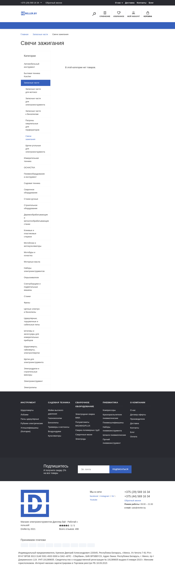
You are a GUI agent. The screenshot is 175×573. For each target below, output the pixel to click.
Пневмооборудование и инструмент (34, 175)
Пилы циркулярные (30, 419)
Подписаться (120, 469)
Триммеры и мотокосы (58, 427)
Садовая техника (32, 183)
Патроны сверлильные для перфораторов (32, 125)
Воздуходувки (54, 431)
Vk (112, 496)
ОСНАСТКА (29, 167)
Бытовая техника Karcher (32, 75)
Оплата (133, 436)
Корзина (148, 14)
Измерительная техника (31, 159)
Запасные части (31, 83)
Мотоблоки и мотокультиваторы (32, 244)
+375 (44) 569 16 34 (137, 496)
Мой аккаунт (133, 14)
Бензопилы (53, 422)
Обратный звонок (54, 3)
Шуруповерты (27, 410)
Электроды (80, 439)
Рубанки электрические (32, 423)
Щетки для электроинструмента (33, 360)
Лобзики (24, 414)
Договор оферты (138, 414)
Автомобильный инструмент (31, 65)
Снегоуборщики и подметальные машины (32, 287)
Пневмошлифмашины (113, 422)
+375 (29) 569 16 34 (30, 3)
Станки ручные (31, 199)
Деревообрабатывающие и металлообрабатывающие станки (36, 219)
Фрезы (27, 302)
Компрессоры (109, 410)
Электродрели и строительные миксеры (31, 371)
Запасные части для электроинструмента (35, 101)
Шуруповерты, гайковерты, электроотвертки (32, 349)
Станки (27, 296)
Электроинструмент (33, 381)
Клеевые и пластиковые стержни (30, 233)
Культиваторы (54, 436)
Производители (137, 419)
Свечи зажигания (30, 137)
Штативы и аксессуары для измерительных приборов (31, 335)
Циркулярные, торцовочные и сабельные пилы (32, 321)
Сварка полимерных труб (87, 430)
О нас (118, 3)
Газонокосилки (55, 418)
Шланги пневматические (114, 435)
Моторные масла (32, 262)
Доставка (130, 3)
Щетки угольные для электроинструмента (35, 148)
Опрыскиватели (31, 277)
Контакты (141, 3)
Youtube (93, 500)
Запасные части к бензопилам (33, 112)
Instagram (104, 496)
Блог (151, 3)
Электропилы (30, 387)
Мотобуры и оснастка (29, 254)
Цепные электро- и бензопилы (32, 310)
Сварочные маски (83, 434)
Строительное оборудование (31, 207)
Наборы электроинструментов (34, 269)
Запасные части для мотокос (33, 90)
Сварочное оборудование (31, 191)
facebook (94, 496)
